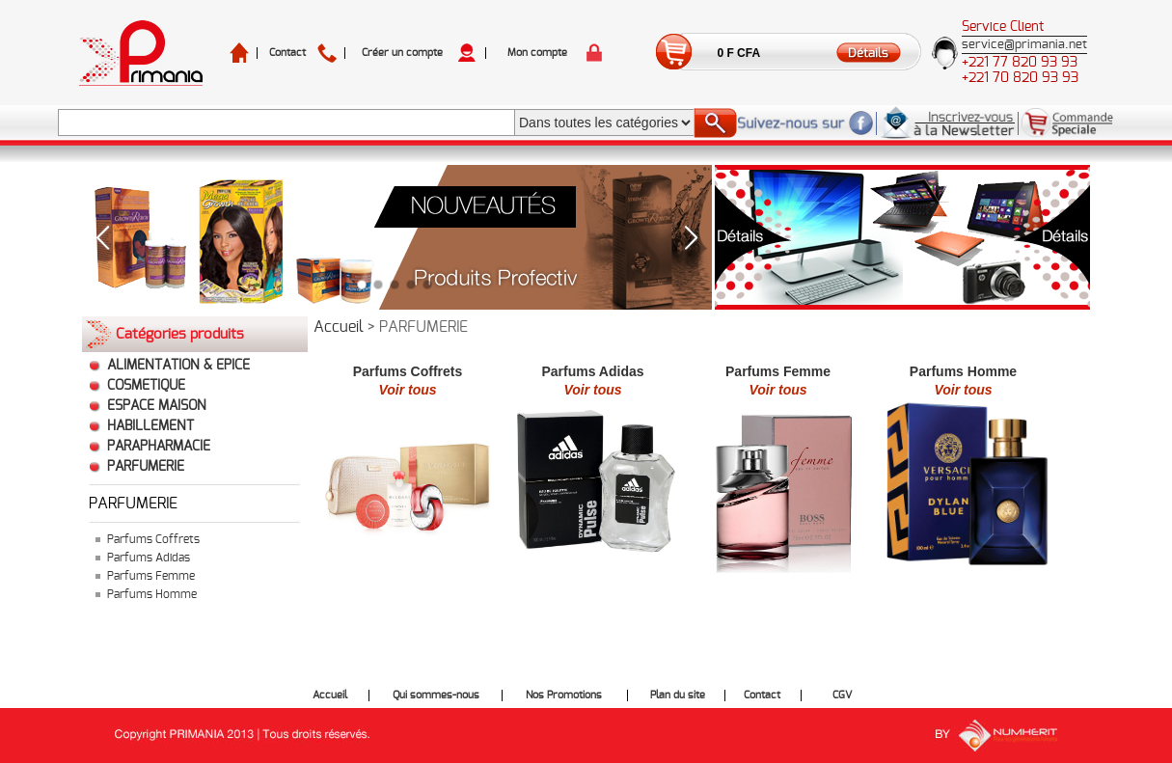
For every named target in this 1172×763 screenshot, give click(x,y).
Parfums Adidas (148, 557)
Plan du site (677, 695)
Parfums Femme (151, 576)
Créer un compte (402, 52)
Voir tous (407, 389)
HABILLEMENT (150, 426)
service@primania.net (1024, 45)
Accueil (338, 327)
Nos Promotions (564, 695)
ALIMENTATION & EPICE (178, 365)
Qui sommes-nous (436, 695)
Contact (287, 52)
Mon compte (537, 52)
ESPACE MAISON (156, 406)
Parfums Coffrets (153, 539)
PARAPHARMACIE (158, 446)
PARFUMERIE (145, 467)
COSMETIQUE (146, 386)
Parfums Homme (152, 594)
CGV (842, 695)
